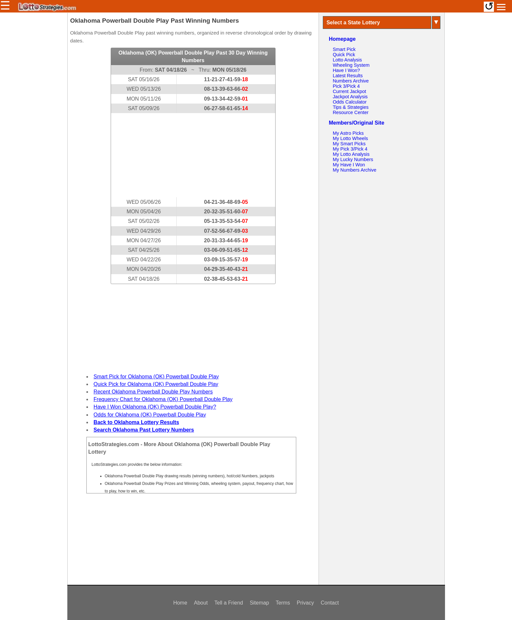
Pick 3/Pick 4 (346, 86)
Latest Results (348, 75)
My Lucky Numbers (353, 159)
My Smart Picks (349, 143)
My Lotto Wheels (350, 138)
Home (180, 603)
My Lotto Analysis (351, 154)
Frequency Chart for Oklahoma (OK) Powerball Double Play (163, 399)
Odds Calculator (350, 102)
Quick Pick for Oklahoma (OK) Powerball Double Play (156, 384)
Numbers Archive (351, 80)
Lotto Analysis (347, 59)
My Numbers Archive (354, 170)
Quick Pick (344, 54)
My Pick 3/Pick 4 (350, 149)
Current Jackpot (349, 91)
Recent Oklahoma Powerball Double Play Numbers (153, 391)
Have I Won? (346, 70)
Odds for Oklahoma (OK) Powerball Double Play (150, 414)
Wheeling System (351, 65)
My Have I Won (349, 164)
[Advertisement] (193, 155)
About (201, 603)
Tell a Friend (228, 603)
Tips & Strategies (350, 107)
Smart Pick (344, 49)
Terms (283, 603)
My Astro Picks (348, 133)
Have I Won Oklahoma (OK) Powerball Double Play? (155, 407)
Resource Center (350, 112)
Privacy (305, 603)
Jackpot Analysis (350, 96)
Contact (330, 603)
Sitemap (259, 603)
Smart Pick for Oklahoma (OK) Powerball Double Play (156, 376)
